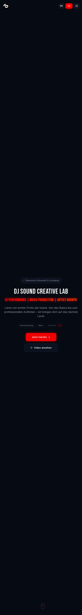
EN (61, 6)
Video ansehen (41, 348)
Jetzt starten (41, 337)
